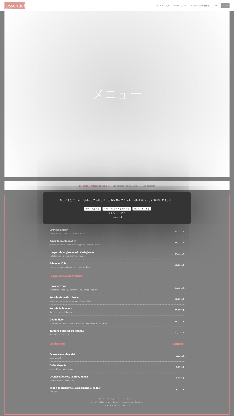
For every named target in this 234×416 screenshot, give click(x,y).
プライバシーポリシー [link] (118, 213)
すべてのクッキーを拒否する (116, 208)
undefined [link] (117, 217)
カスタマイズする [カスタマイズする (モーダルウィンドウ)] (141, 208)
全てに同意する (92, 208)
